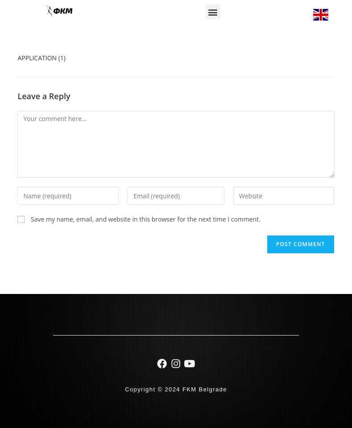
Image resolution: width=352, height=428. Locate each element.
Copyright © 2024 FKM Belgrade (176, 389)
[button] (213, 11)
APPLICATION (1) (41, 58)
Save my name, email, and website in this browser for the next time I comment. (146, 219)
